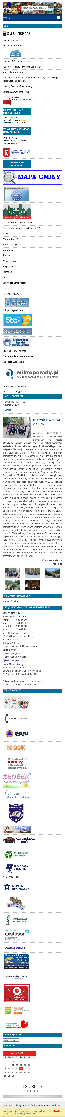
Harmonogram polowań (14, 386)
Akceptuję (57, 1111)
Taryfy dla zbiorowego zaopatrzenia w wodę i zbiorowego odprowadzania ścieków (30, 79)
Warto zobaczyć (10, 239)
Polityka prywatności (13, 310)
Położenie (7, 272)
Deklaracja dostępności (14, 391)
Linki (5, 288)
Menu (6, 17)
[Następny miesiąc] (29, 1053)
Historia (6, 277)
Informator (8, 250)
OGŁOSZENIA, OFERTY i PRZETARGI (20, 222)
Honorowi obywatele (13, 293)
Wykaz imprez (9, 261)
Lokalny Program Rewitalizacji (17, 86)
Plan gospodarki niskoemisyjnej (18, 356)
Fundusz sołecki (10, 40)
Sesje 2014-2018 (11, 877)
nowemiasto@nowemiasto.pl (24, 646)
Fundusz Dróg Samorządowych (18, 61)
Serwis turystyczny (12, 244)
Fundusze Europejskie (13, 362)
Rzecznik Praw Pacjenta (14, 351)
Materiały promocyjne (13, 72)
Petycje (6, 255)
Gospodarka (8, 266)
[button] (60, 223)
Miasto (6, 233)
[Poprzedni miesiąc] (4, 1053)
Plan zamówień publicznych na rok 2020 (22, 228)
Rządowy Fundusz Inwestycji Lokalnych (22, 66)
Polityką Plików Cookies (28, 1114)
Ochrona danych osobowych (16, 92)
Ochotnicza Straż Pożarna (15, 283)
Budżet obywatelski (12, 45)
